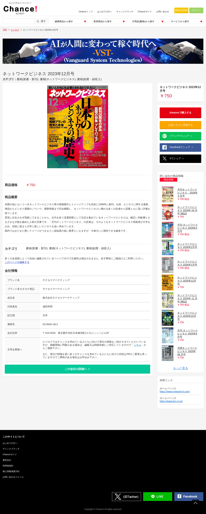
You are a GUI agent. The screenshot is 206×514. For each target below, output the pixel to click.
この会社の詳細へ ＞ (77, 368)
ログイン (196, 10)
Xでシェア (175, 158)
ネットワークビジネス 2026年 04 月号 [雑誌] (187, 210)
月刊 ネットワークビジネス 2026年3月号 (187, 228)
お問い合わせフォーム (13, 477)
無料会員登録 (181, 10)
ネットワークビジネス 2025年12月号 (187, 280)
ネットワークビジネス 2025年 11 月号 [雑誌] (187, 298)
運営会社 (7, 460)
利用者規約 (8, 466)
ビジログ (15, 30)
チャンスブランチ (124, 11)
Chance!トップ (86, 11)
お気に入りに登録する (180, 124)
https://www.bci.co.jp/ (171, 401)
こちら (137, 344)
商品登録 (168, 179)
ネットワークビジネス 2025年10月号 (187, 316)
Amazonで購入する (180, 112)
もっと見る (180, 368)
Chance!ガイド (145, 11)
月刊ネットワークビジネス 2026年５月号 (187, 192)
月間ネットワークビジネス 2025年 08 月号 (187, 351)
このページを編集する (17, 262)
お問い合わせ (162, 11)
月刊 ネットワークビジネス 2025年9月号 (187, 333)
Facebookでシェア (180, 147)
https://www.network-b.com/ (175, 391)
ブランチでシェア (179, 135)
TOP (5, 30)
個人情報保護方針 (11, 471)
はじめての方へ (104, 11)
